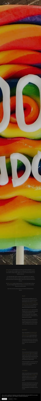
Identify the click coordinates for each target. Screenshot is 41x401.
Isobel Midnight (31, 376)
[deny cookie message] (10, 399)
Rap (23, 296)
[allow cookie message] (4, 399)
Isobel (25, 370)
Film (18, 142)
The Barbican (27, 333)
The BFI (23, 283)
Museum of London (25, 304)
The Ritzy (35, 333)
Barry (24, 330)
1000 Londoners (8, 269)
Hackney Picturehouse (25, 335)
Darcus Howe (30, 309)
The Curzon (31, 304)
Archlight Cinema (35, 374)
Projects (22, 142)
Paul (24, 349)
